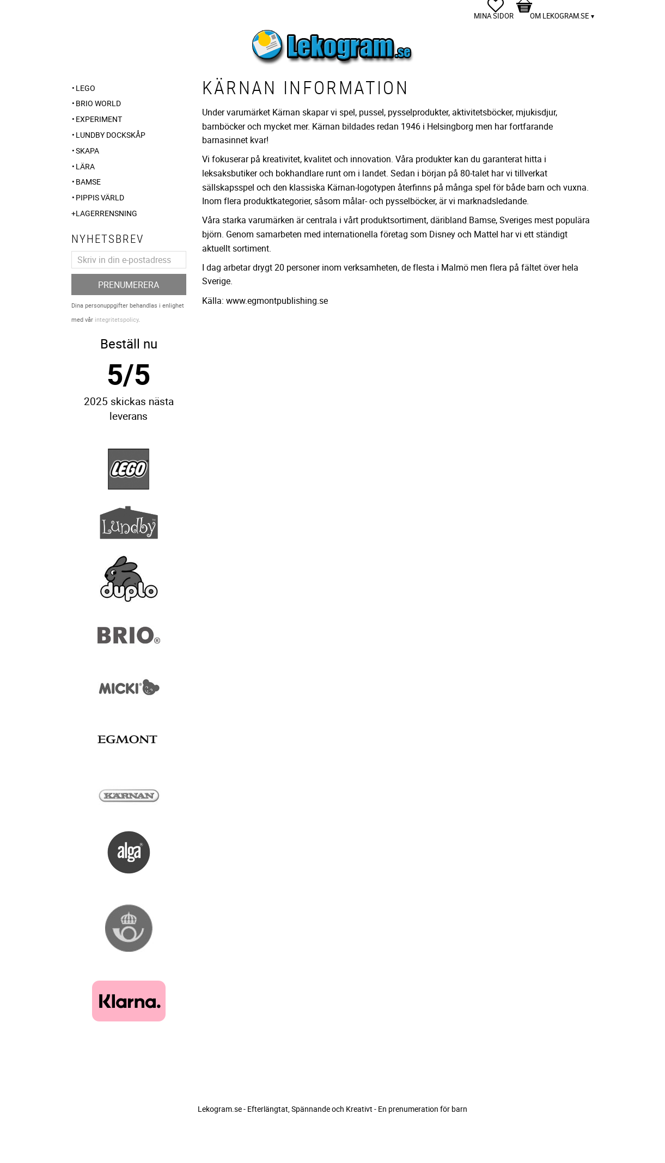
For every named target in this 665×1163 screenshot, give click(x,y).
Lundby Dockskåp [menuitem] (110, 135)
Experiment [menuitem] (99, 119)
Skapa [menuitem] (87, 150)
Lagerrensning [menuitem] (106, 213)
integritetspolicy (116, 319)
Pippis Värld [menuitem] (100, 197)
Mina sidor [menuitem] (494, 16)
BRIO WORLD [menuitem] (98, 103)
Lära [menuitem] (85, 166)
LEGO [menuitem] (85, 88)
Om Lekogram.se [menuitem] (559, 16)
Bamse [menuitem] (88, 181)
